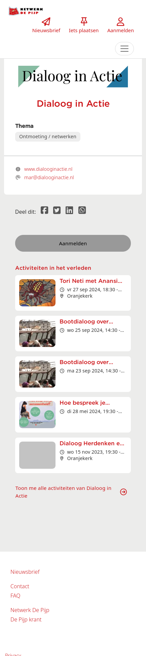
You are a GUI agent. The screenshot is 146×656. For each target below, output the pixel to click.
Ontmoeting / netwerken (47, 136)
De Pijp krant (25, 619)
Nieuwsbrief (24, 571)
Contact (19, 586)
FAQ (15, 595)
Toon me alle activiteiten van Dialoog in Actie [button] (71, 492)
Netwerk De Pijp (29, 610)
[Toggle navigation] (124, 48)
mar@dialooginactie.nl (49, 177)
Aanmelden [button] (73, 243)
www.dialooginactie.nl (48, 169)
